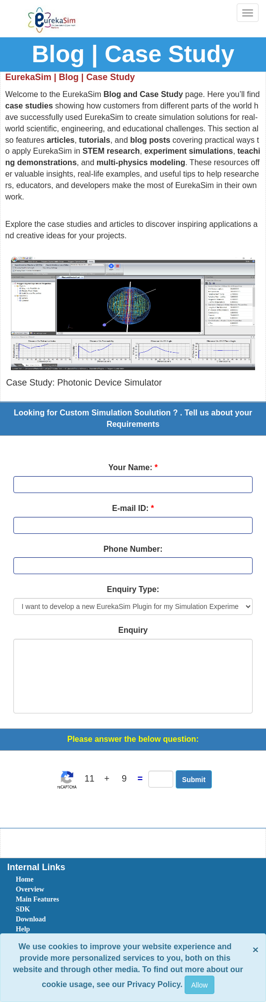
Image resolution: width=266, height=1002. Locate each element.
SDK (23, 909)
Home (25, 879)
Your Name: (132, 467)
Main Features (37, 899)
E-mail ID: (133, 508)
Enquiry (133, 630)
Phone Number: (132, 549)
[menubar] (135, 924)
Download (31, 919)
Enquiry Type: (133, 589)
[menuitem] (72, 880)
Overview (30, 889)
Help (23, 929)
